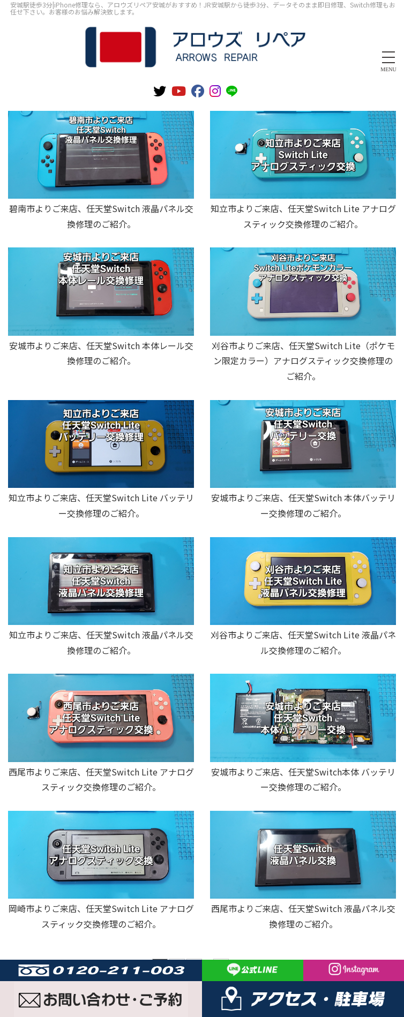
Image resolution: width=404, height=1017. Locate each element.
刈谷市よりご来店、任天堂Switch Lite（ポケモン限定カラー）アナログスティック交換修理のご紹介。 (303, 361)
